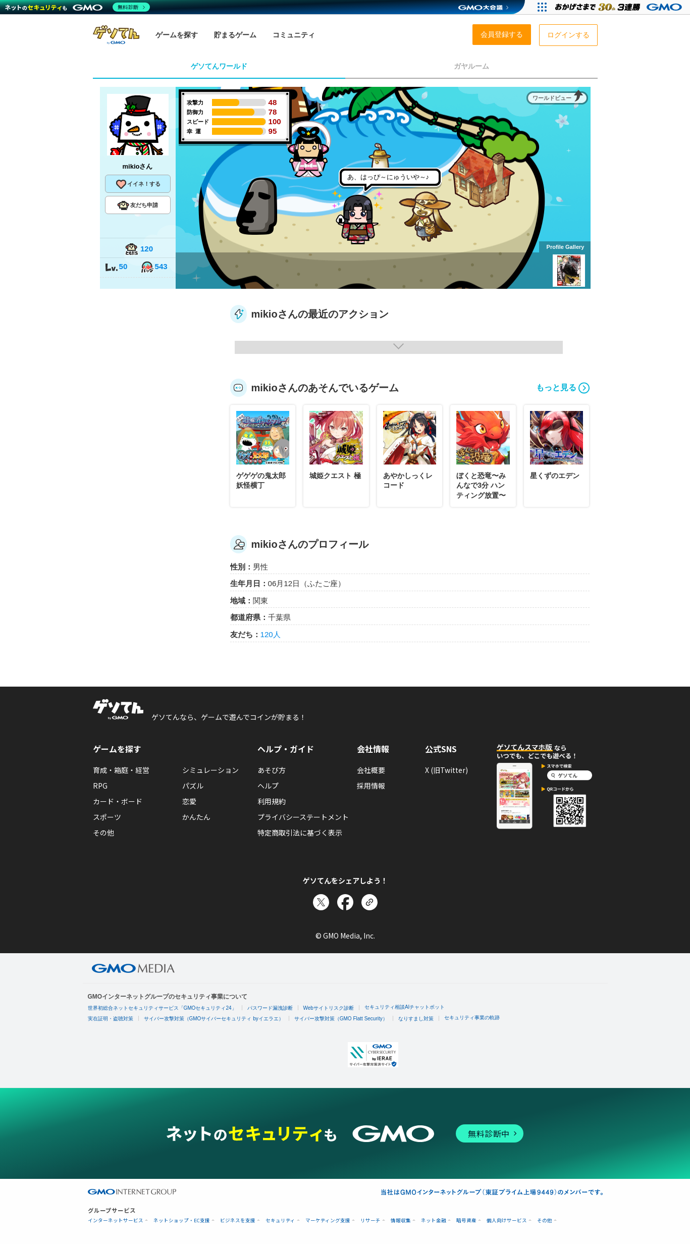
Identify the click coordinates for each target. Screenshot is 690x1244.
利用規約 (271, 801)
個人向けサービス (507, 1220)
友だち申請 (137, 205)
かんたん (196, 817)
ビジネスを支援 (237, 1220)
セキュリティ (280, 1220)
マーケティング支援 (327, 1220)
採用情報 (371, 786)
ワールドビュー (552, 98)
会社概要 (371, 770)
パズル (192, 786)
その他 (103, 832)
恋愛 (189, 801)
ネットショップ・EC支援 (181, 1220)
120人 (270, 634)
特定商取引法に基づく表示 (299, 832)
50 (116, 267)
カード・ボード (117, 801)
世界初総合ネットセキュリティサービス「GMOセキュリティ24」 (162, 1008)
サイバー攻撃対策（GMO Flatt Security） (341, 1018)
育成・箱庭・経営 (121, 770)
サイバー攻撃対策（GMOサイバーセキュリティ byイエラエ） (214, 1018)
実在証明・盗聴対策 (110, 1018)
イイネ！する (138, 184)
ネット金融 (433, 1220)
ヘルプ (268, 786)
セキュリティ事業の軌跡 (472, 1017)
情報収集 (401, 1220)
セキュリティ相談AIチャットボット (404, 1007)
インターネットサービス (115, 1220)
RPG (100, 786)
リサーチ (370, 1220)
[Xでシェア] (321, 902)
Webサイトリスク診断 (328, 1008)
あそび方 (271, 770)
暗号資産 (466, 1220)
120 (139, 249)
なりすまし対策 (416, 1018)
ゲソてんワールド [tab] (219, 66)
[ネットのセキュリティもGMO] (77, 7)
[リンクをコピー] (369, 902)
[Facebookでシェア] (345, 902)
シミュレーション (210, 770)
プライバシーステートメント (303, 817)
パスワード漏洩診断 (270, 1008)
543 (154, 267)
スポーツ (107, 817)
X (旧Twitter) (446, 770)
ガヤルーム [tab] (471, 66)
